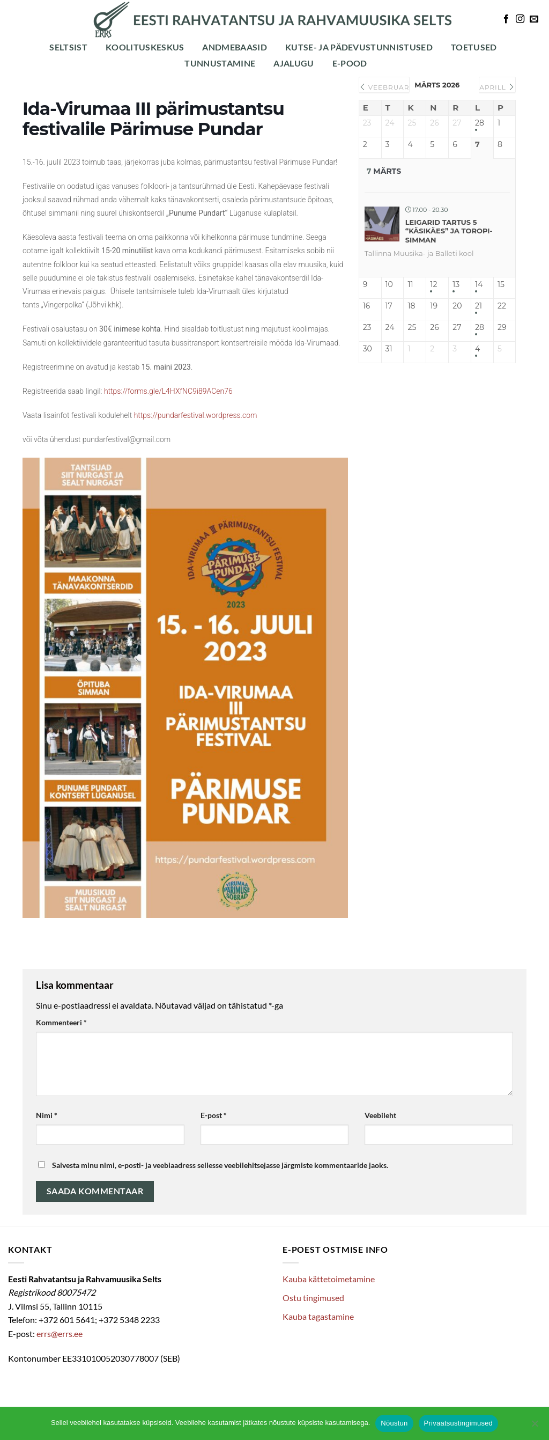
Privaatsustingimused (458, 1423)
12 (433, 284)
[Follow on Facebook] (506, 19)
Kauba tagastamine (318, 1316)
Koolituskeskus (145, 47)
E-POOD (349, 63)
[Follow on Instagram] (520, 19)
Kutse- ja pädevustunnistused (359, 47)
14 (479, 284)
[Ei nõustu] (534, 1426)
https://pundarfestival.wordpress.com (195, 415)
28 (479, 123)
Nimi (46, 1115)
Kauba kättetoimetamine (329, 1279)
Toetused (474, 47)
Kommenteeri (61, 1022)
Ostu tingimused (313, 1297)
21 (478, 306)
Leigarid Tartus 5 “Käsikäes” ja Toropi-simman (449, 231)
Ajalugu (293, 63)
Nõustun (394, 1423)
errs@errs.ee (59, 1333)
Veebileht (380, 1115)
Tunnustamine (219, 63)
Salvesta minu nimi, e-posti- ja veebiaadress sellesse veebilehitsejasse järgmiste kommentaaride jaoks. (220, 1165)
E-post (214, 1115)
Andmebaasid (234, 47)
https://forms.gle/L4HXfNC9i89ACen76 (168, 391)
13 (455, 284)
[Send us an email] (534, 19)
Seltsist (68, 47)
